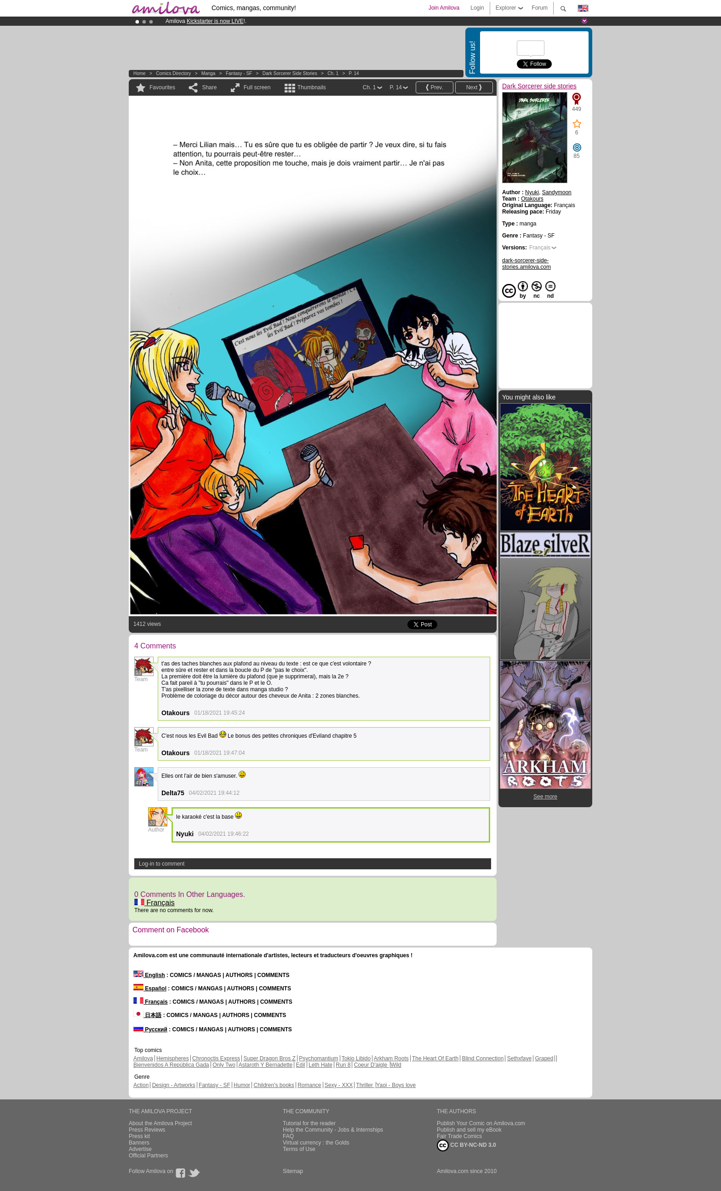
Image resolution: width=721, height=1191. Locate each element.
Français (154, 903)
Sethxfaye (519, 1058)
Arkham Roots (391, 1058)
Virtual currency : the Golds (316, 1142)
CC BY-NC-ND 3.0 (466, 1145)
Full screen (257, 87)
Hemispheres (172, 1058)
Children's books (273, 1085)
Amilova (143, 1058)
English (149, 975)
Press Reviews (147, 1130)
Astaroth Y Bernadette (266, 1065)
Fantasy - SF (239, 73)
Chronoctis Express (216, 1058)
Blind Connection (483, 1058)
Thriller (365, 1085)
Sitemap (293, 1171)
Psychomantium (318, 1058)
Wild (395, 1065)
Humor (242, 1085)
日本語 (147, 1015)
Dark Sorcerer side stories (290, 73)
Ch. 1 (332, 73)
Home (139, 73)
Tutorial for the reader (309, 1123)
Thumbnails (312, 87)
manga (208, 73)
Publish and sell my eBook (469, 1130)
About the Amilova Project (160, 1123)
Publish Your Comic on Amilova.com (481, 1123)
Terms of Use (299, 1149)
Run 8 (343, 1065)
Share (209, 87)
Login (477, 8)
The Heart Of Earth (435, 1058)
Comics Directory (173, 73)
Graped (544, 1058)
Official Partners (148, 1155)
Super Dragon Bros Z (269, 1058)
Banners (139, 1142)
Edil (300, 1065)
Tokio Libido (356, 1058)
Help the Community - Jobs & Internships (333, 1130)
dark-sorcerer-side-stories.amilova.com (526, 263)
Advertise (140, 1149)
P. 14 (354, 73)
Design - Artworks (173, 1085)
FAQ (288, 1136)
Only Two (223, 1065)
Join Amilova (444, 8)
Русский (150, 1029)
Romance (309, 1085)
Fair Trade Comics (459, 1136)
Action (141, 1085)
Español (149, 988)
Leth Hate (320, 1065)
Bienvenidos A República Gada (171, 1065)
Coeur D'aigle (371, 1065)
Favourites (162, 87)
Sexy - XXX (339, 1085)
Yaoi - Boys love (396, 1085)
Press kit (139, 1136)
